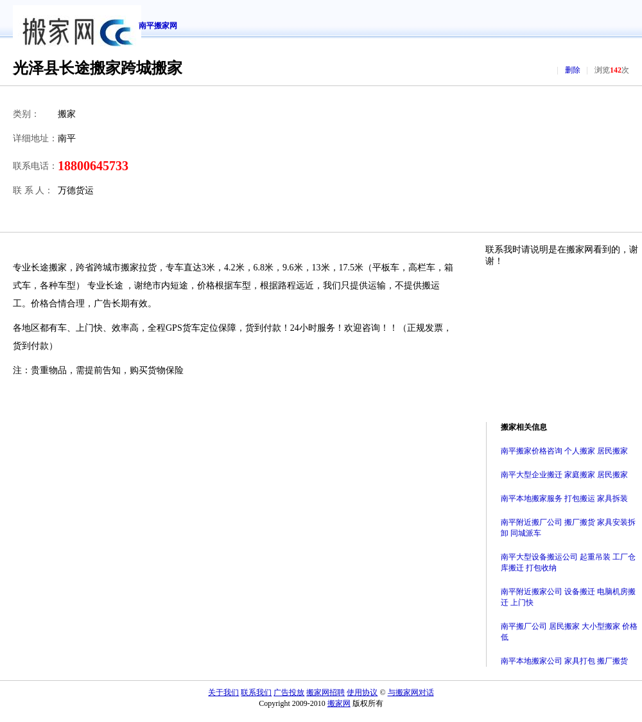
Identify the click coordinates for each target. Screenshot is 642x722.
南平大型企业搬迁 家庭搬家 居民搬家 (564, 474)
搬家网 (339, 703)
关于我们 (223, 692)
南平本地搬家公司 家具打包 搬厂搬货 (564, 660)
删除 (572, 70)
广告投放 (288, 692)
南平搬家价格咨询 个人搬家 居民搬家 (564, 450)
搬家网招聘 (325, 692)
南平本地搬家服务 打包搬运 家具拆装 (564, 498)
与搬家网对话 (411, 692)
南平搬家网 (158, 25)
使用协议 (362, 692)
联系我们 (256, 692)
